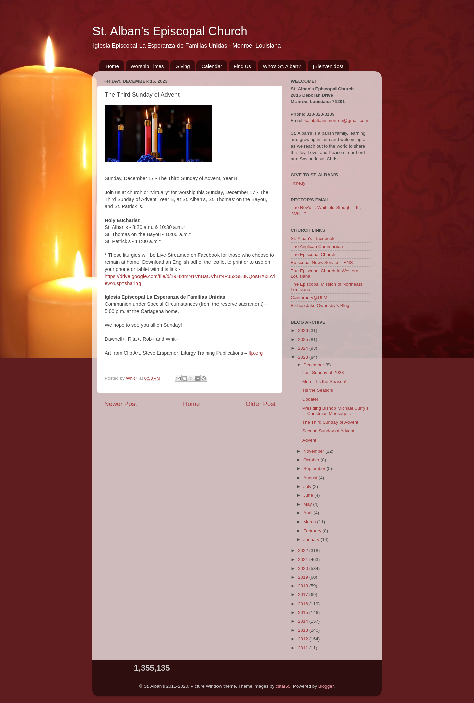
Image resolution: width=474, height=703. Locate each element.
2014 (303, 621)
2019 (303, 577)
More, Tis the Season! (324, 381)
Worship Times (147, 66)
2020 (303, 568)
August (311, 477)
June (308, 495)
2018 (303, 585)
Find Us (242, 66)
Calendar (211, 66)
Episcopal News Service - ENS (322, 262)
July (308, 486)
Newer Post (120, 403)
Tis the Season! (317, 390)
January (312, 539)
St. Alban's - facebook (312, 238)
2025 (303, 339)
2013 (303, 630)
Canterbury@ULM (309, 297)
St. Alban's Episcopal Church (169, 31)
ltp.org (256, 353)
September (315, 468)
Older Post (261, 403)
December (314, 364)
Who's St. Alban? (282, 66)
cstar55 (283, 686)
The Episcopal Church (313, 254)
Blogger (326, 686)
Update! (310, 399)
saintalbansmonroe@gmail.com (336, 120)
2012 (303, 639)
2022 (303, 550)
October (312, 459)
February (313, 530)
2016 (303, 603)
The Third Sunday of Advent (330, 422)
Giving (182, 66)
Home (112, 66)
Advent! (310, 440)
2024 (303, 348)
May (308, 504)
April (308, 512)
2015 (303, 612)
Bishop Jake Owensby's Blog (320, 305)
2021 (303, 559)
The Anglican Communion (317, 246)
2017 (303, 594)
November (314, 451)
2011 (303, 647)
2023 (303, 357)
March (310, 521)
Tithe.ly (298, 183)
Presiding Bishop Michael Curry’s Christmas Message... (335, 411)
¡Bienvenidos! (328, 66)
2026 (303, 330)
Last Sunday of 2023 (323, 372)
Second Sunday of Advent (328, 430)
